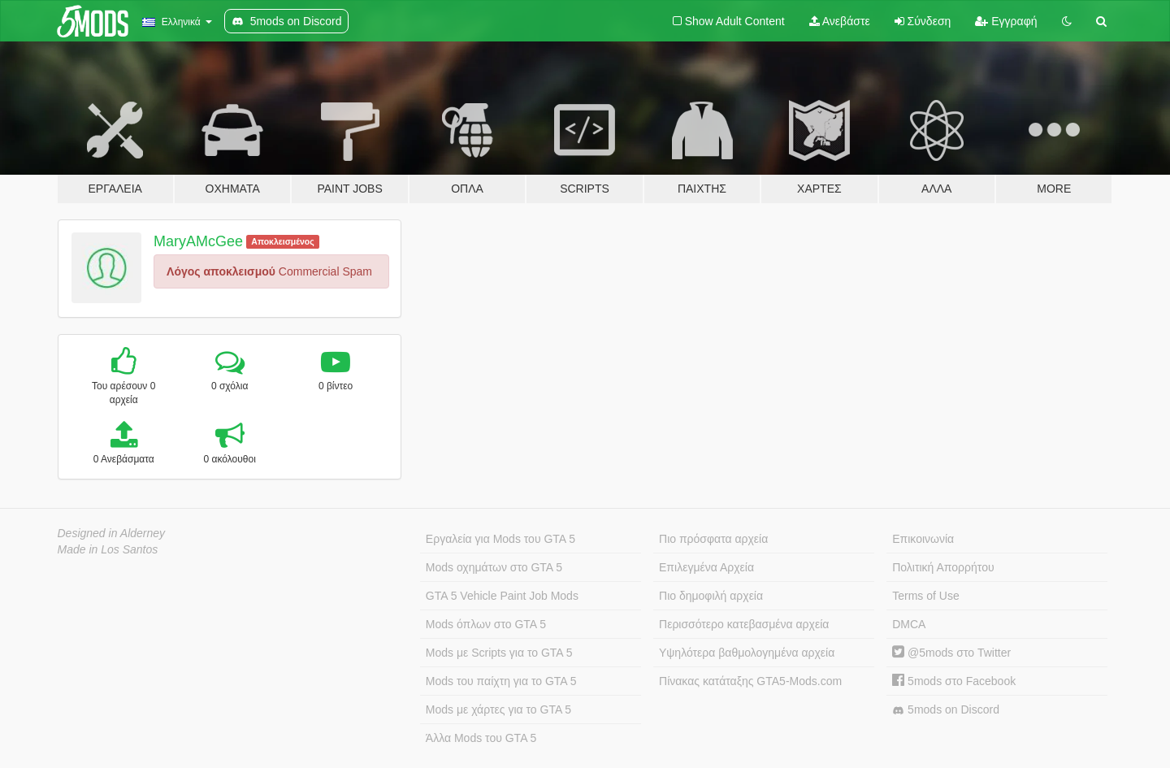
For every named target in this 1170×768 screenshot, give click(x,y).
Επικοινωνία (923, 538)
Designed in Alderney (112, 533)
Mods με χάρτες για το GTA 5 (498, 709)
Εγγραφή (1006, 21)
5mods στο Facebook (954, 681)
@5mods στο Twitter (951, 652)
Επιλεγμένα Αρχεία (706, 567)
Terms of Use (925, 595)
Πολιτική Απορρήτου (943, 567)
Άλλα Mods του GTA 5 (481, 737)
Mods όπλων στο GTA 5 (486, 624)
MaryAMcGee (198, 241)
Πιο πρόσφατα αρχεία (713, 538)
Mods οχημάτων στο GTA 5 (494, 567)
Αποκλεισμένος (282, 241)
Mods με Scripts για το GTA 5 (499, 652)
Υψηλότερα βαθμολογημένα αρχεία (746, 652)
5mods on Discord (945, 710)
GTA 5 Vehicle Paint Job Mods (502, 595)
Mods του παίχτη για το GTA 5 (501, 681)
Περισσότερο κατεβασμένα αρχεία (744, 624)
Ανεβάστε (839, 21)
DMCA (908, 624)
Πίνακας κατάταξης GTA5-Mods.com (750, 681)
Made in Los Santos (108, 549)
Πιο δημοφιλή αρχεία (711, 595)
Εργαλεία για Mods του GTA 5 (500, 538)
